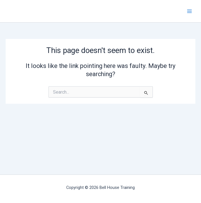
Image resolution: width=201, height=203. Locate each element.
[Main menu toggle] (189, 11)
